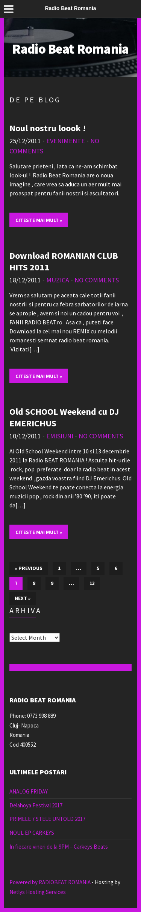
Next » (22, 598)
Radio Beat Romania (70, 48)
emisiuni (59, 436)
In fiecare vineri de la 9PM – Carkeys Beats (58, 846)
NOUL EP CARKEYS (31, 832)
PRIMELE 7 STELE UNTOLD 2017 (47, 818)
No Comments (96, 280)
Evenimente (65, 140)
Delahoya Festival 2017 (35, 805)
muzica (57, 280)
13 (92, 583)
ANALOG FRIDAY (28, 791)
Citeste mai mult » (38, 220)
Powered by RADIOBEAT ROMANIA (50, 882)
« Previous (28, 568)
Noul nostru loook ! (47, 128)
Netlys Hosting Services (37, 892)
